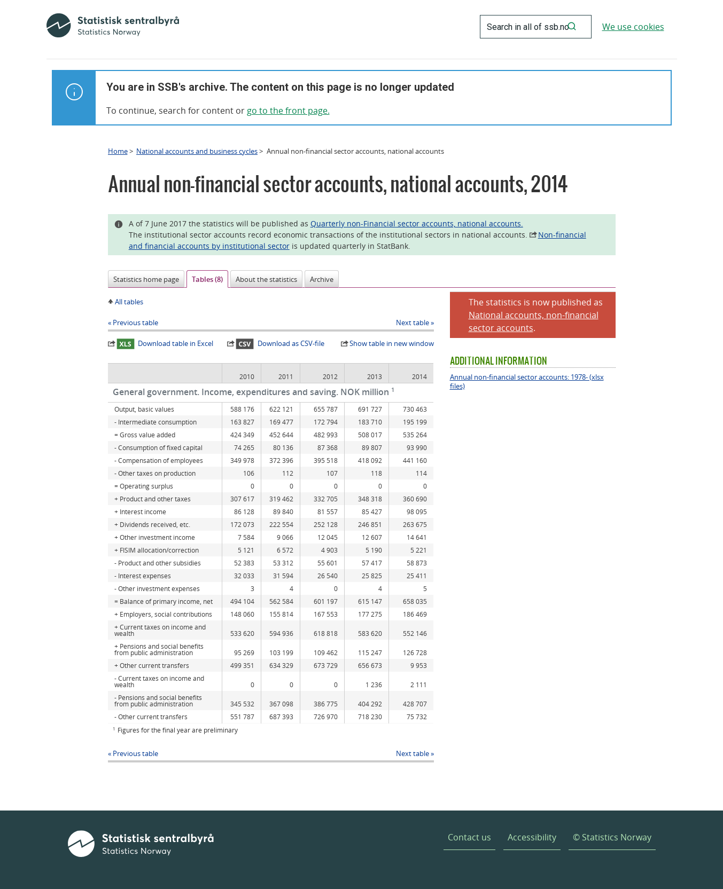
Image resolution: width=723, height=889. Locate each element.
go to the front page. (288, 110)
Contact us (469, 837)
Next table (412, 322)
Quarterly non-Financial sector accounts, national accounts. (416, 223)
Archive (321, 279)
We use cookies (633, 27)
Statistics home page (146, 279)
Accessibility (532, 837)
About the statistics (266, 279)
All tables (129, 301)
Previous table (135, 322)
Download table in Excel (165, 344)
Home (118, 151)
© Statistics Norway (612, 837)
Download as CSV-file (280, 344)
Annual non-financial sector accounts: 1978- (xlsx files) (527, 382)
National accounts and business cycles (197, 151)
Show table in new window (391, 343)
